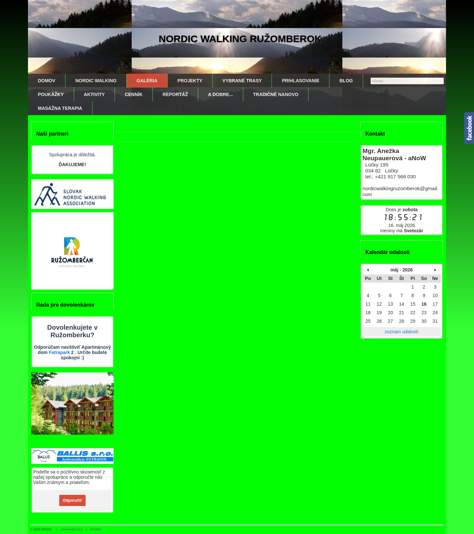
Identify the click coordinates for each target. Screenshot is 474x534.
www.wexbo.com (72, 529)
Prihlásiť (95, 529)
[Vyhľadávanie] (407, 81)
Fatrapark (59, 352)
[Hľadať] (439, 80)
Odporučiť (72, 500)
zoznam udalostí (401, 331)
